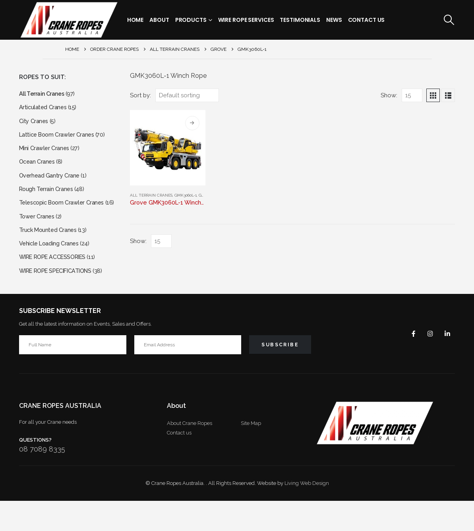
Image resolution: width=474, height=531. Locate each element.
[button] (449, 20)
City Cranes (35, 124)
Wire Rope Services (246, 20)
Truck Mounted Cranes (50, 255)
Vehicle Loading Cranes (52, 270)
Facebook (408, 364)
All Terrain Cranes (151, 195)
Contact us (179, 463)
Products (191, 20)
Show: (389, 95)
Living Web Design (306, 513)
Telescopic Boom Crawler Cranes (65, 215)
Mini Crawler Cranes (46, 154)
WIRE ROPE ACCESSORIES (57, 285)
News (334, 20)
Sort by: (140, 95)
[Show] (412, 95)
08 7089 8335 (42, 479)
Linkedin (446, 364)
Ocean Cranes (38, 170)
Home (135, 20)
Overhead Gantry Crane (52, 185)
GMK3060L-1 (185, 195)
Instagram (427, 364)
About (159, 20)
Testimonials (300, 20)
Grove (205, 195)
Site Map (251, 453)
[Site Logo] (68, 20)
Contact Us (366, 20)
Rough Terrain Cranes (48, 200)
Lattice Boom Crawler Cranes (60, 139)
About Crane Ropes (189, 453)
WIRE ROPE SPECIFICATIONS (61, 300)
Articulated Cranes (44, 109)
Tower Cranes (38, 239)
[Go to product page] (167, 147)
